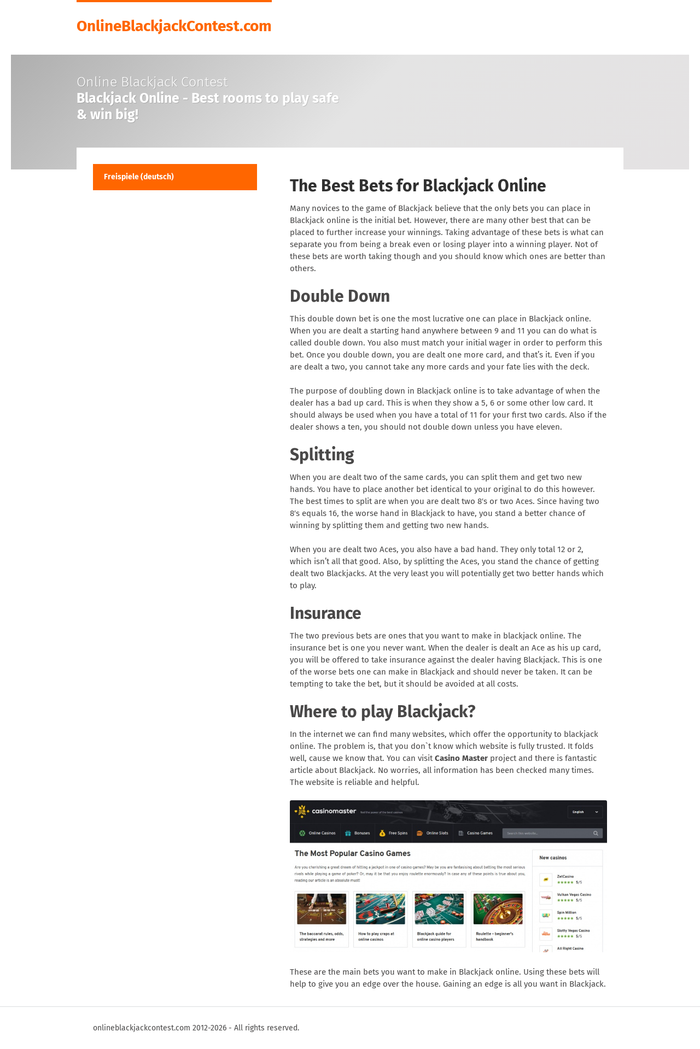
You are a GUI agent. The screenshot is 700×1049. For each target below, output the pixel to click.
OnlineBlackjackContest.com (174, 25)
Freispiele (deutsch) (139, 176)
